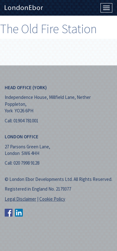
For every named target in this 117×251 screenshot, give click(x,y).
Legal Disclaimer (20, 199)
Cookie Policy (52, 199)
